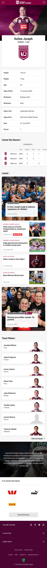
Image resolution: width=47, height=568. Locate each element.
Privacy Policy (28, 550)
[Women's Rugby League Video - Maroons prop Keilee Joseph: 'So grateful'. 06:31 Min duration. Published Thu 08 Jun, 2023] (23, 309)
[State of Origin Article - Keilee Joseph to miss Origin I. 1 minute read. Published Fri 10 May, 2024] (23, 261)
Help (16, 555)
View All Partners (23, 515)
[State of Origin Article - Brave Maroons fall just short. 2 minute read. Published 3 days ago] (23, 277)
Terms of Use (18, 550)
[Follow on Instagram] (43, 525)
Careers (10, 555)
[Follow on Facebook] (35, 525)
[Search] (44, 2)
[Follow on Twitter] (39, 525)
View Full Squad (38, 438)
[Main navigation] (3, 2)
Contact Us (22, 555)
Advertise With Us (33, 555)
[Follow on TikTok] (31, 525)
